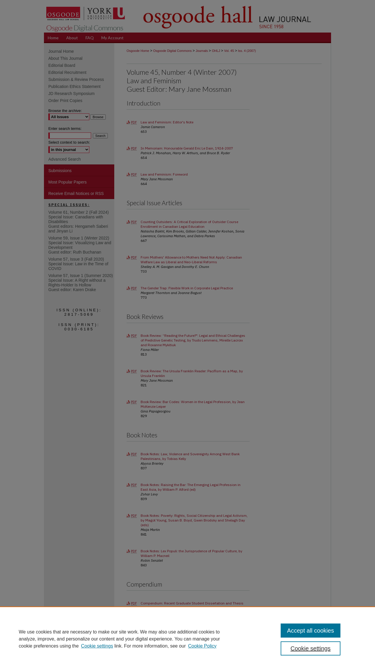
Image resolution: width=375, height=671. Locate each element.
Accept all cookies (310, 630)
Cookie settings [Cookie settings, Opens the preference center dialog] (311, 648)
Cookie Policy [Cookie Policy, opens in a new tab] (202, 645)
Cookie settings (97, 645)
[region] (187, 639)
